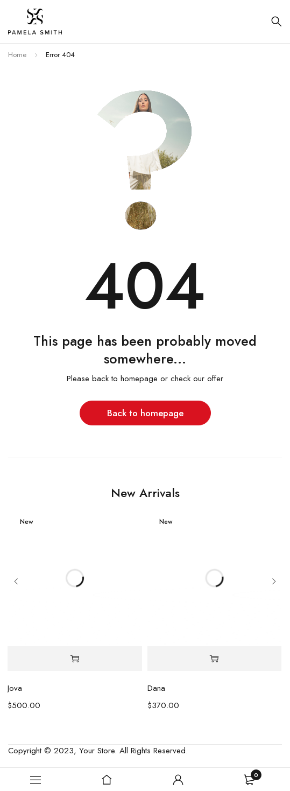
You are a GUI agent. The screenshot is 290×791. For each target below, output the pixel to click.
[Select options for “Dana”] (214, 658)
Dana (156, 688)
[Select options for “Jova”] (75, 658)
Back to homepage (145, 413)
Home (17, 55)
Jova (15, 688)
